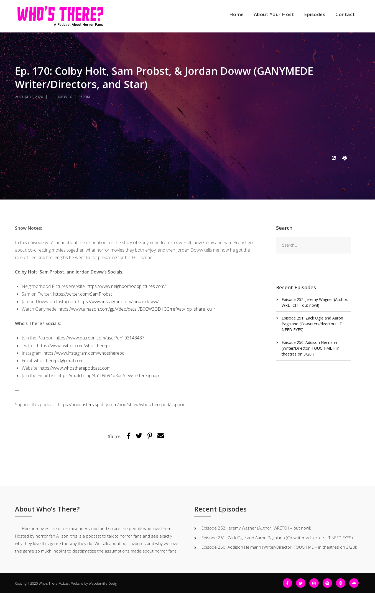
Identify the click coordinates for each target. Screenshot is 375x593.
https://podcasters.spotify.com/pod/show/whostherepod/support (122, 405)
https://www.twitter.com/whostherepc (74, 345)
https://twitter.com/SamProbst (82, 294)
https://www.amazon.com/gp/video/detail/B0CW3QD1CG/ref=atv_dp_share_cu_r (136, 309)
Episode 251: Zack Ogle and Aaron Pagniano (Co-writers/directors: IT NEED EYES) (312, 323)
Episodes (314, 14)
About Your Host (274, 14)
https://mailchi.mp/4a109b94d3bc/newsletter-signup (108, 375)
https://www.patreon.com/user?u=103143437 (99, 338)
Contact (345, 14)
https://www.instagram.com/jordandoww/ (118, 301)
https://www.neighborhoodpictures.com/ (126, 286)
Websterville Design (104, 583)
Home (236, 14)
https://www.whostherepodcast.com (75, 368)
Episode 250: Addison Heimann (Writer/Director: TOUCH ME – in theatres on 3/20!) (311, 348)
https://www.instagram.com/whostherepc (84, 353)
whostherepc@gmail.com (58, 360)
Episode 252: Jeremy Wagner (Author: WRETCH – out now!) (256, 528)
